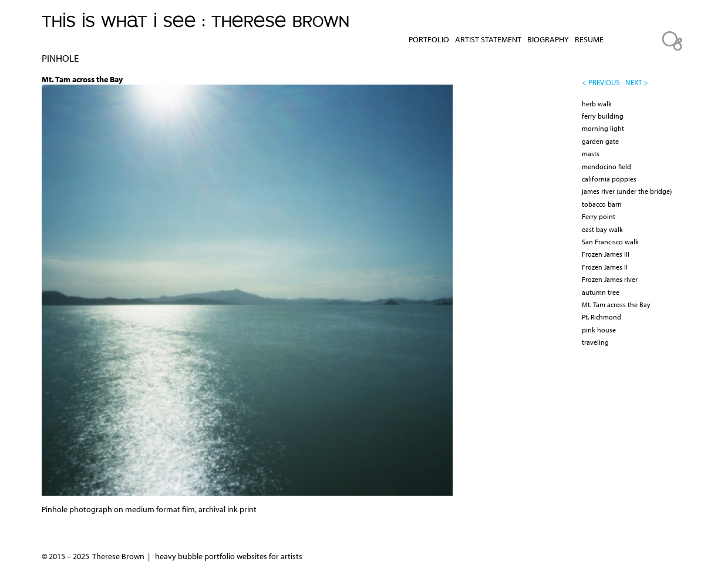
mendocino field (606, 166)
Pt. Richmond (601, 316)
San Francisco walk (610, 241)
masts (590, 153)
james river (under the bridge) (627, 191)
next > (636, 82)
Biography (548, 39)
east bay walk (602, 229)
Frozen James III (605, 254)
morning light (603, 128)
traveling (595, 342)
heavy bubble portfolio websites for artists (228, 556)
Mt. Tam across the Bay (616, 304)
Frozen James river (610, 279)
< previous (600, 82)
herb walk (597, 103)
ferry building (603, 116)
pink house (599, 329)
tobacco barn (602, 204)
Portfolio (429, 39)
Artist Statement (488, 39)
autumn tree (600, 292)
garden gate (600, 141)
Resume (589, 39)
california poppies (609, 178)
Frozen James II (605, 267)
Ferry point (598, 216)
